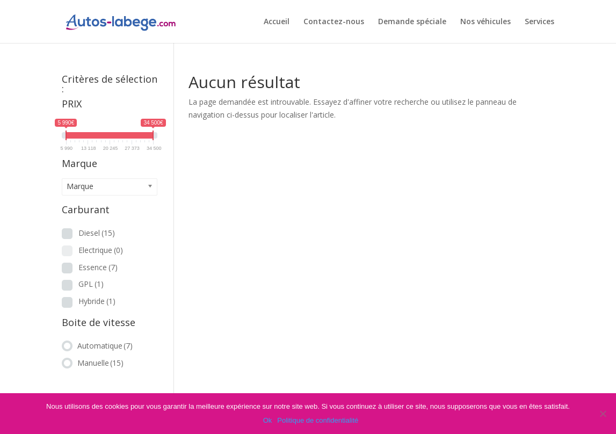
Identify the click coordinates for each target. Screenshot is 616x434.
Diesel (96, 233)
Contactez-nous (333, 22)
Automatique (105, 346)
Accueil (276, 22)
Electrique (100, 250)
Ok (267, 420)
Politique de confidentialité (317, 420)
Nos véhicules (485, 22)
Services (539, 22)
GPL (91, 284)
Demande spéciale (412, 22)
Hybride (96, 301)
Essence (98, 267)
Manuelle (100, 363)
